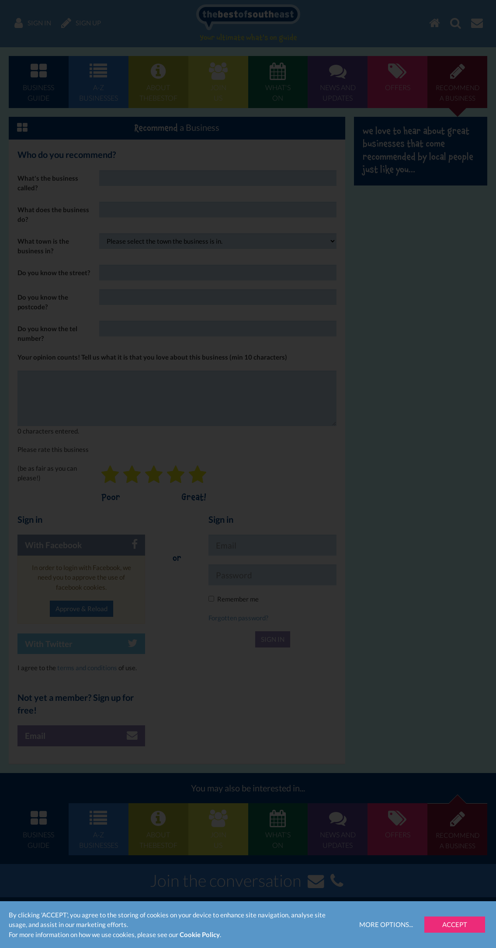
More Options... (386, 924)
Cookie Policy (200, 934)
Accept (454, 924)
